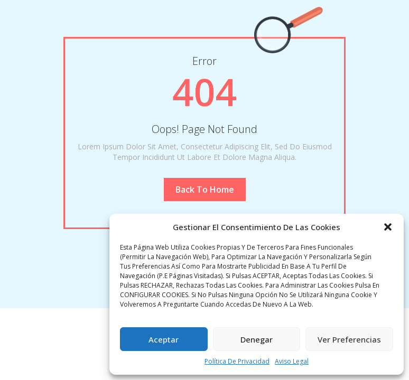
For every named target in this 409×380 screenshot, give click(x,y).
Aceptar (163, 339)
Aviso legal (292, 361)
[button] (388, 227)
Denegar (256, 339)
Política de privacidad (236, 361)
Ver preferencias (349, 339)
